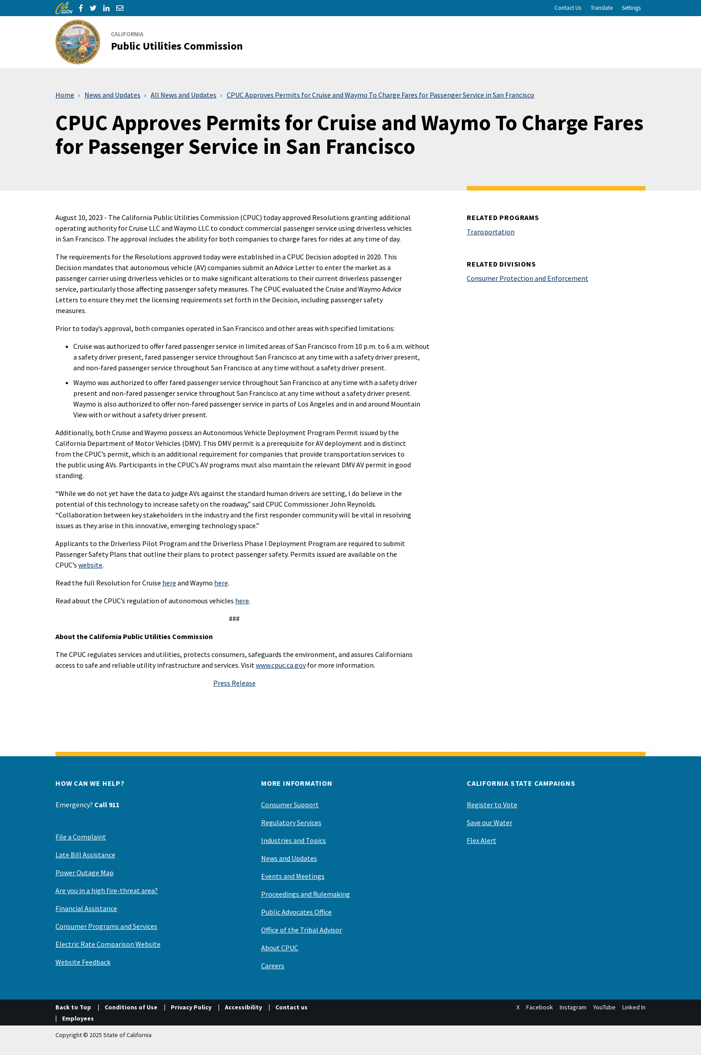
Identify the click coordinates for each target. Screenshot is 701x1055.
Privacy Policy (191, 1007)
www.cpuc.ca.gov (281, 665)
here (169, 582)
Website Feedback (82, 962)
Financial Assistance (86, 908)
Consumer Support (290, 804)
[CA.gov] (63, 8)
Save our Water (489, 822)
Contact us (291, 1007)
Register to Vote (492, 804)
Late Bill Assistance (85, 854)
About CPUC (279, 947)
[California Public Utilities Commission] (154, 42)
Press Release (234, 682)
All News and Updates (183, 94)
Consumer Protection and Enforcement (527, 278)
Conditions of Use (131, 1007)
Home (64, 94)
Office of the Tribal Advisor (301, 929)
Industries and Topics (293, 840)
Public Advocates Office (296, 911)
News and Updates (112, 94)
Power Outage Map (84, 872)
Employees (78, 1018)
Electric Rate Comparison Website (107, 944)
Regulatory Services (291, 822)
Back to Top (73, 1007)
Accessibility (243, 1007)
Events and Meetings (293, 876)
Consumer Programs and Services (106, 926)
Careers (272, 965)
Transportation (491, 231)
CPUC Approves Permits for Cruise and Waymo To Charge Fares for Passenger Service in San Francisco (380, 94)
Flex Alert (481, 840)
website (90, 564)
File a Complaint (80, 836)
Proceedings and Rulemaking (305, 894)
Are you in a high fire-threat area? (106, 890)
